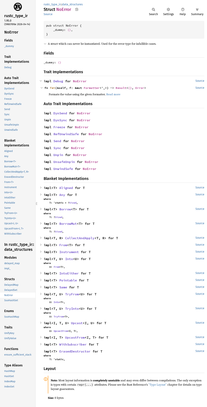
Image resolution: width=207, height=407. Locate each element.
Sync (57, 148)
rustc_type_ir (52, 4)
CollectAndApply (80, 238)
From (63, 245)
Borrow (65, 209)
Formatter (92, 88)
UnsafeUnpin (64, 162)
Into (69, 259)
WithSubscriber (73, 344)
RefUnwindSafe (66, 134)
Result (121, 88)
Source (48, 14)
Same (63, 287)
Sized (72, 202)
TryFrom (72, 294)
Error (139, 88)
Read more (113, 94)
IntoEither (69, 273)
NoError (80, 81)
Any (62, 195)
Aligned (66, 188)
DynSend (60, 113)
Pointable (68, 280)
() (69, 30)
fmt (52, 88)
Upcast (77, 323)
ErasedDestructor (75, 351)
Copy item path (77, 9)
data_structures (72, 4)
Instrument (69, 252)
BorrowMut (68, 224)
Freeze (59, 127)
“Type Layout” (157, 385)
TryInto (72, 309)
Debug (58, 81)
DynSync (60, 120)
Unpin (58, 155)
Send (57, 141)
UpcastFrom (61, 331)
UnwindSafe (63, 169)
